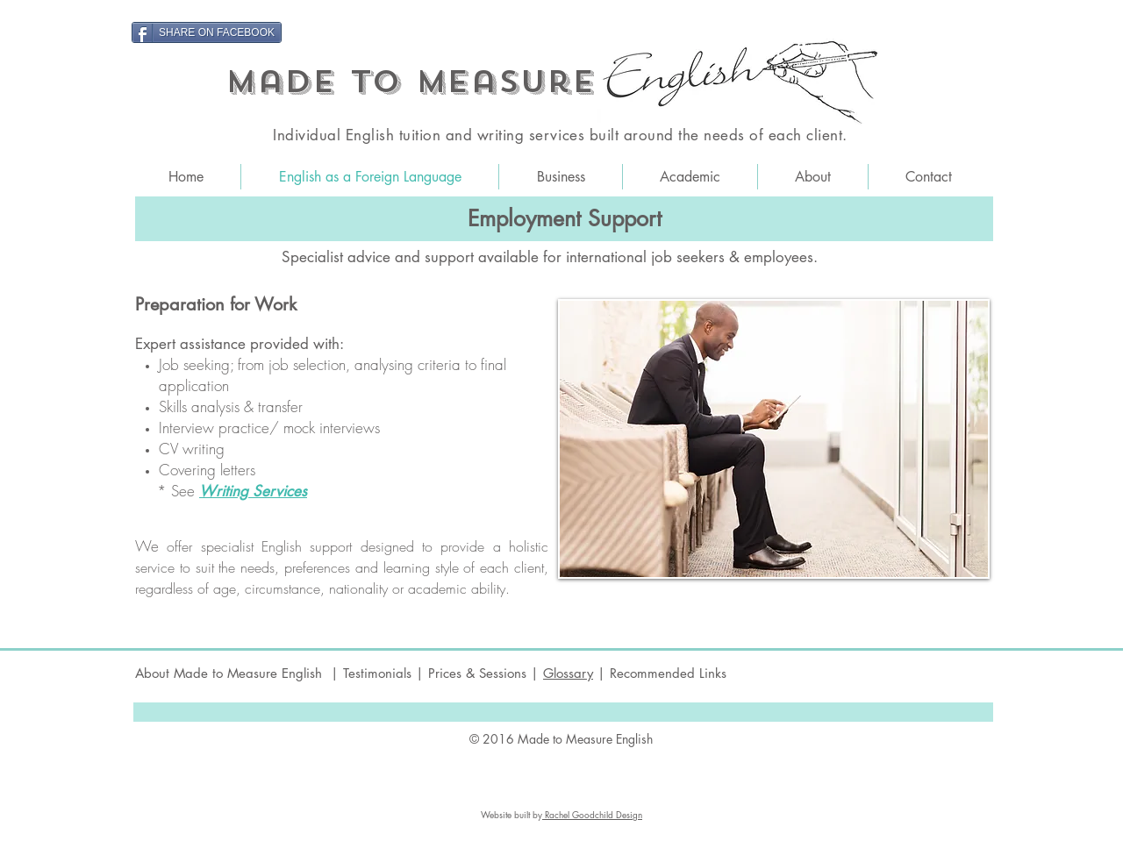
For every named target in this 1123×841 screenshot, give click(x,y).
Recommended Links (668, 673)
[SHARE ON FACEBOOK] (207, 32)
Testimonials (377, 673)
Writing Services (253, 491)
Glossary (568, 673)
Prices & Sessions (479, 673)
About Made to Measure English (230, 673)
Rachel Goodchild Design (592, 814)
